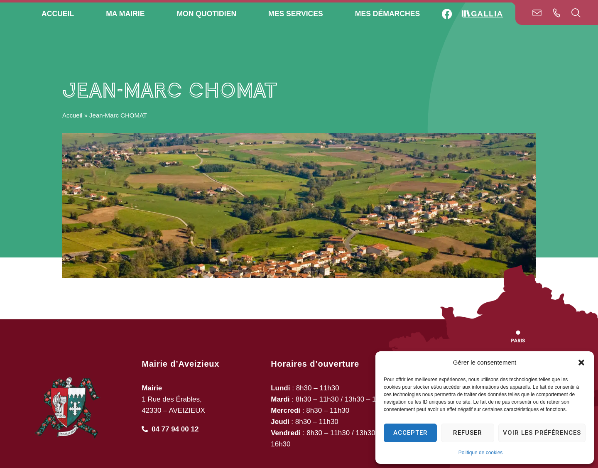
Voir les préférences (542, 432)
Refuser (467, 432)
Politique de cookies (480, 453)
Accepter (410, 432)
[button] (581, 362)
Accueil (72, 115)
